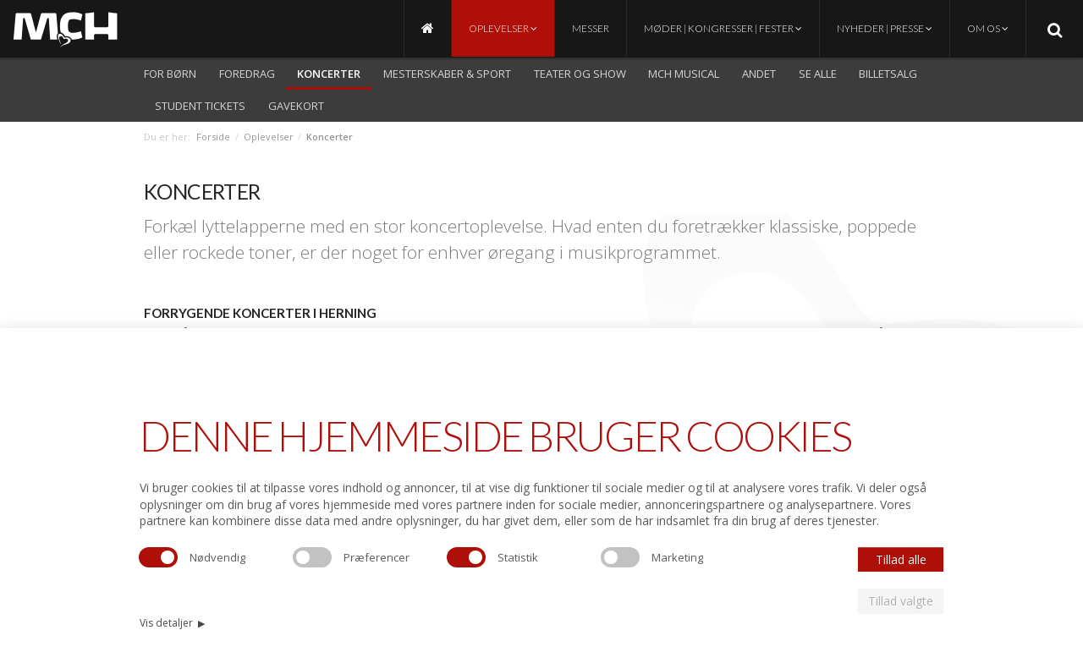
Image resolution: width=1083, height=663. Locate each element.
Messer (590, 28)
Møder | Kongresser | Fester (723, 28)
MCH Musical (683, 73)
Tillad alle (901, 559)
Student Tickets (200, 105)
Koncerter (328, 73)
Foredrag (247, 73)
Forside (213, 136)
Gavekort (296, 105)
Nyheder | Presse (884, 28)
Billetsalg (888, 73)
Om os (988, 28)
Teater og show (580, 73)
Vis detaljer (172, 623)
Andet (759, 73)
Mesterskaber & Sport (447, 73)
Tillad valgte (900, 601)
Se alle (818, 73)
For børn (170, 73)
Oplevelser (503, 28)
